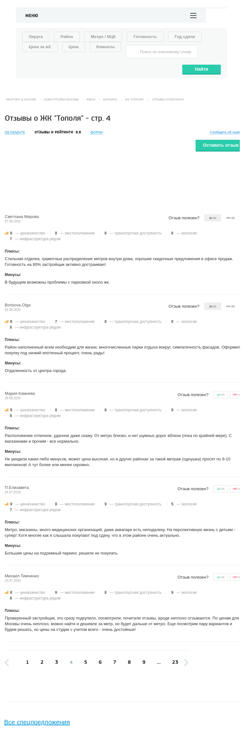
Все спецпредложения (37, 722)
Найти (201, 69)
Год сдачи (185, 36)
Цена (74, 46)
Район (66, 36)
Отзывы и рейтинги (57, 132)
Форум (96, 133)
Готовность (145, 36)
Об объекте (15, 133)
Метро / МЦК (103, 36)
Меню (31, 16)
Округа (36, 36)
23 (175, 662)
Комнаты (106, 46)
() (221, 394)
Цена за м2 (40, 46)
